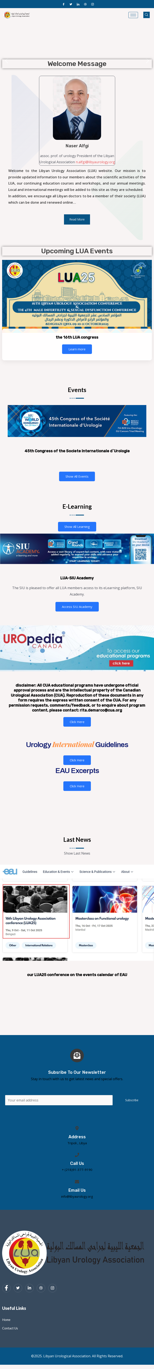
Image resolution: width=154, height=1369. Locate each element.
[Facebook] (63, 4)
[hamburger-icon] (133, 15)
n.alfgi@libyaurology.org (95, 162)
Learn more (77, 349)
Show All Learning (77, 526)
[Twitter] (71, 4)
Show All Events (77, 476)
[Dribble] (85, 4)
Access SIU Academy (77, 606)
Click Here (77, 722)
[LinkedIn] (78, 4)
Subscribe (131, 1100)
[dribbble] (41, 1288)
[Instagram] (92, 4)
